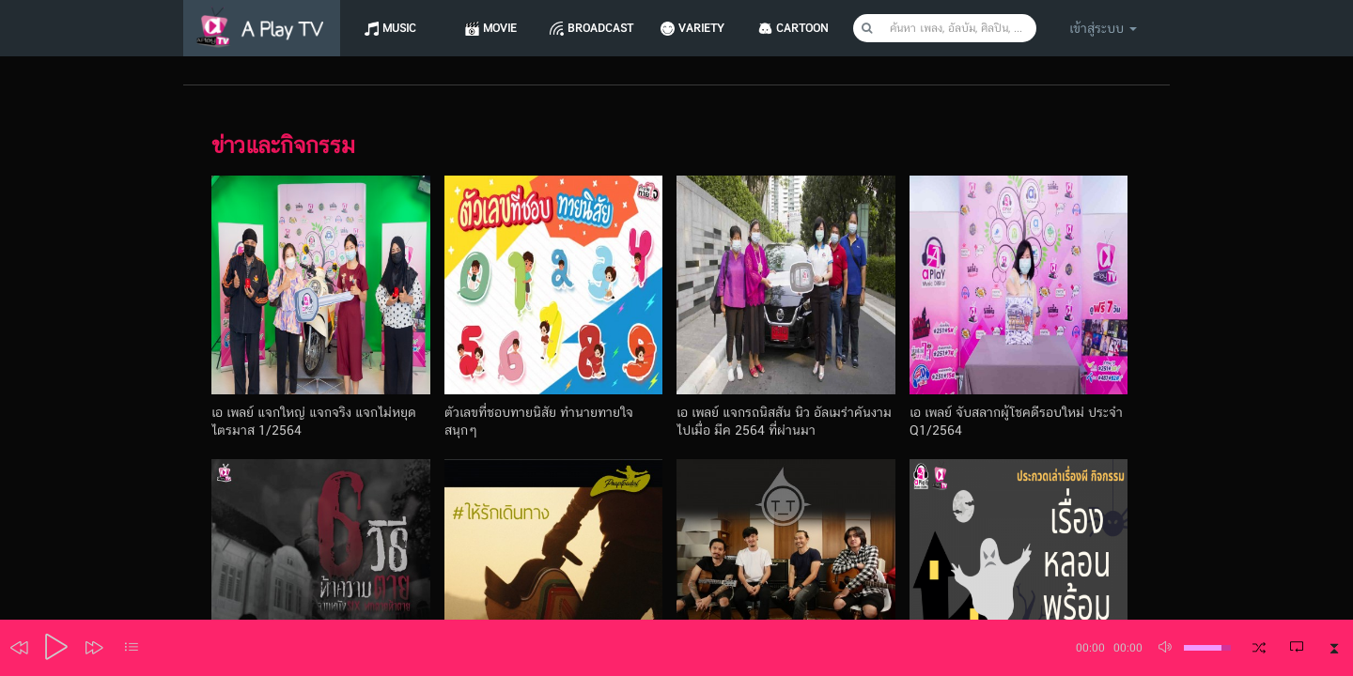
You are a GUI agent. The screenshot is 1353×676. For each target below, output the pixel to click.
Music (400, 28)
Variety (708, 28)
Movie (503, 28)
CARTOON (811, 28)
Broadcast (606, 28)
